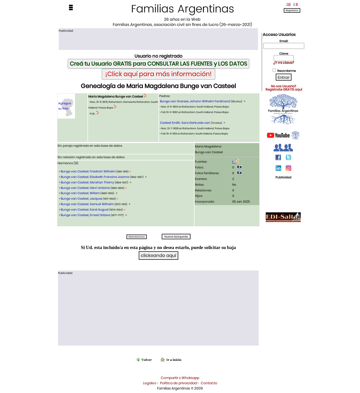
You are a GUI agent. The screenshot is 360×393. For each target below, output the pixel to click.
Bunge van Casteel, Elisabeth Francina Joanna (95, 177)
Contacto (209, 383)
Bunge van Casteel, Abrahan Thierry (87, 182)
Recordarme (286, 71)
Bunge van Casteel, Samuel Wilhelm (87, 204)
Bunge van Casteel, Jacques (81, 198)
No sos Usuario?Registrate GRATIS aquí (284, 88)
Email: (284, 41)
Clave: (283, 53)
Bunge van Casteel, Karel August (84, 209)
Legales (149, 383)
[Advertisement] (158, 40)
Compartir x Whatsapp (180, 377)
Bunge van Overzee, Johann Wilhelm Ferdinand (195, 101)
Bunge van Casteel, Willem (80, 193)
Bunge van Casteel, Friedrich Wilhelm (88, 171)
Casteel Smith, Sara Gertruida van (185, 123)
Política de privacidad (178, 383)
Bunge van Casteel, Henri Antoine (85, 188)
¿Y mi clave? (283, 62)
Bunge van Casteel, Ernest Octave (85, 215)
